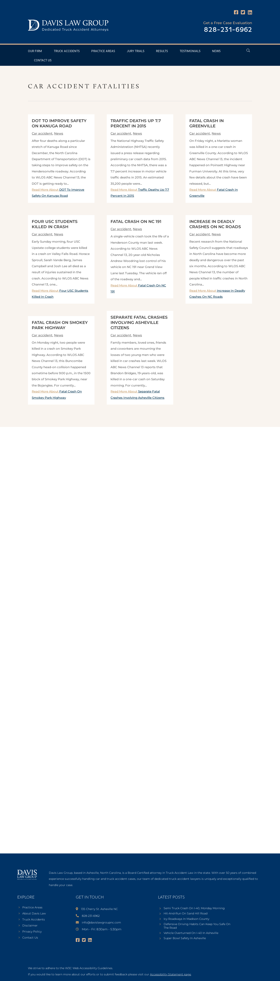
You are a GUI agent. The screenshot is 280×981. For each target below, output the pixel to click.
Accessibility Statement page (170, 974)
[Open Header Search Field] (248, 50)
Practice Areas (103, 51)
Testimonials (190, 51)
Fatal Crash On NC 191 (136, 221)
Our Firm (35, 51)
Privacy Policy (32, 931)
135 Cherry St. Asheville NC (99, 909)
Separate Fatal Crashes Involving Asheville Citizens (139, 322)
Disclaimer (30, 925)
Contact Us (42, 60)
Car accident (42, 133)
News (216, 51)
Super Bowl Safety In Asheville (185, 938)
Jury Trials (135, 51)
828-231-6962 (228, 29)
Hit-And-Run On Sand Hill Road (185, 913)
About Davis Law (34, 913)
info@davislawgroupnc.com (101, 922)
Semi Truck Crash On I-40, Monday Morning (194, 908)
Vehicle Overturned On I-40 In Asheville (191, 933)
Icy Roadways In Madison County (186, 919)
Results (162, 51)
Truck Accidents (67, 51)
